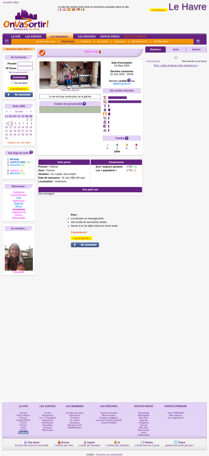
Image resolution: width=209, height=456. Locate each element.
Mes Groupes (109, 415)
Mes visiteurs (175, 415)
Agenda (144, 420)
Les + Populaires (47, 418)
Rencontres (143, 430)
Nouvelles (47, 425)
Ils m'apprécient (175, 418)
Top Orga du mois (18, 153)
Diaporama (47, 420)
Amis (176, 49)
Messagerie (143, 415)
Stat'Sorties (47, 430)
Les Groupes (87, 36)
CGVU (23, 422)
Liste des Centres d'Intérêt (109, 420)
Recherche (68, 41)
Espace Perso (109, 36)
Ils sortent (102, 41)
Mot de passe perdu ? (19, 72)
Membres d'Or (139, 41)
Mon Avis (143, 427)
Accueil (23, 413)
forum (204, 61)
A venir (47, 413)
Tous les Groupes (109, 413)
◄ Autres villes (10, 2)
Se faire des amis (45, 41)
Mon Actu (143, 418)
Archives (47, 427)
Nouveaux (119, 41)
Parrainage (143, 413)
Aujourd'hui (47, 415)
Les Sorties (33, 36)
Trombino (86, 41)
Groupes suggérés (109, 418)
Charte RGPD (23, 420)
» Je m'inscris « (158, 10)
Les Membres (59, 36)
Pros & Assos (23, 415)
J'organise (144, 422)
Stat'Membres (161, 41)
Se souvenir (20, 83)
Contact (23, 430)
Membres (155, 49)
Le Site (15, 36)
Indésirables (144, 435)
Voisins (196, 49)
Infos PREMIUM (176, 413)
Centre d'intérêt (109, 422)
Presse (23, 425)
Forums (23, 418)
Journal (143, 425)
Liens (23, 427)
